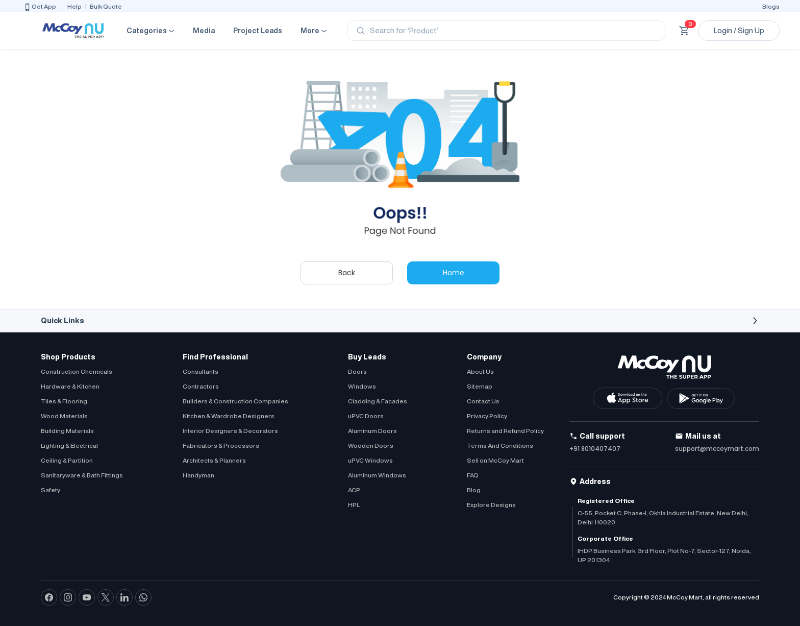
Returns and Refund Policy (505, 430)
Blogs (771, 6)
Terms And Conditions (500, 445)
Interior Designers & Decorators (230, 430)
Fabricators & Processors (221, 445)
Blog (474, 490)
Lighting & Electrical (69, 445)
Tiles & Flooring (64, 401)
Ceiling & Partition (67, 460)
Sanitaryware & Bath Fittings (82, 475)
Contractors (201, 386)
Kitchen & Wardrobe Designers (228, 416)
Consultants (200, 371)
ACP (354, 490)
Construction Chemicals (76, 371)
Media (204, 30)
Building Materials (67, 430)
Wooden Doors (370, 445)
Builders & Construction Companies (235, 401)
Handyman (198, 475)
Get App (39, 7)
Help (74, 6)
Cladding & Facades (377, 401)
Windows (362, 386)
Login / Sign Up (739, 30)
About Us (480, 371)
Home (453, 273)
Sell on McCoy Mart (495, 460)
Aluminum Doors (372, 430)
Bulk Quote (106, 6)
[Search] (506, 30)
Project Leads (257, 30)
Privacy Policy (487, 416)
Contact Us (483, 401)
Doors (357, 371)
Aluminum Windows (377, 475)
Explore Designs (491, 504)
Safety (50, 490)
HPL (354, 504)
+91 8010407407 (594, 448)
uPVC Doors (366, 416)
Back (346, 273)
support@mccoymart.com (717, 448)
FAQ (473, 475)
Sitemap (479, 386)
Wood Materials (64, 416)
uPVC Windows (370, 460)
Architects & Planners (214, 460)
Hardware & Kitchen (70, 386)
